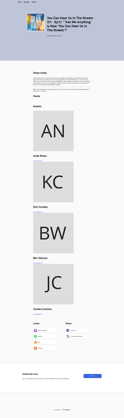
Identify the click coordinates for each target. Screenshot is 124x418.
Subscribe (92, 376)
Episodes (26, 2)
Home (19, 2)
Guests (34, 2)
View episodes (37, 161)
